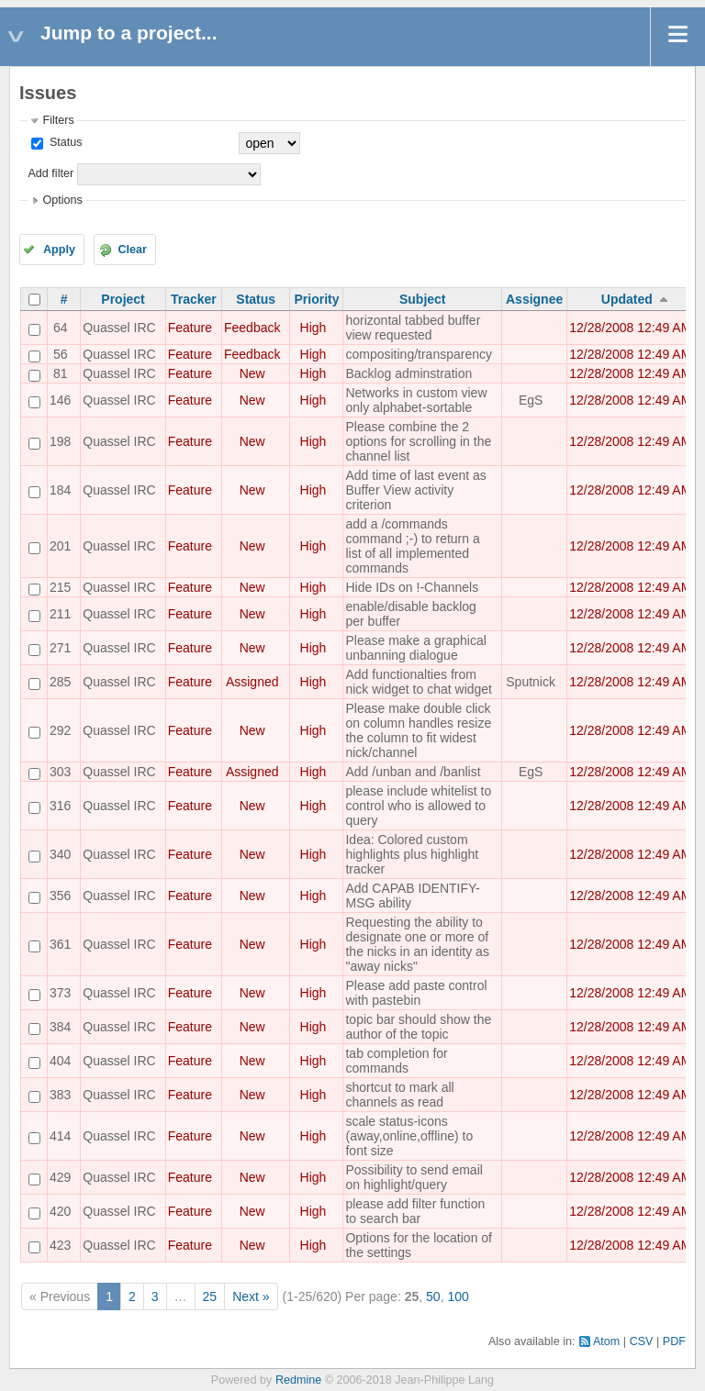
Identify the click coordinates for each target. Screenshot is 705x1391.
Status (64, 142)
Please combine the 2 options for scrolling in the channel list (418, 441)
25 (210, 1296)
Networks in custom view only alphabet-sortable (416, 400)
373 (60, 992)
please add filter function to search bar (415, 1211)
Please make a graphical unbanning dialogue (415, 647)
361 (60, 944)
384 (60, 1026)
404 (60, 1060)
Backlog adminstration (408, 373)
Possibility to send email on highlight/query (413, 1177)
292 (60, 730)
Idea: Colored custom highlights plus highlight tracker (411, 854)
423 (60, 1245)
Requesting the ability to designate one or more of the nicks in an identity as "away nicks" (416, 944)
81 (60, 373)
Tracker (194, 299)
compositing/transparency (418, 354)
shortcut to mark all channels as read (399, 1094)
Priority (316, 299)
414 (60, 1136)
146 (60, 400)
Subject (422, 299)
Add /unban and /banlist (412, 771)
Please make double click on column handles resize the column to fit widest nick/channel (418, 730)
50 (433, 1296)
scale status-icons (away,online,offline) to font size (409, 1136)
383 (60, 1094)
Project (122, 299)
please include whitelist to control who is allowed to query (418, 806)
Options (62, 200)
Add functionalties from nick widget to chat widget (418, 681)
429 (60, 1177)
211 (60, 613)
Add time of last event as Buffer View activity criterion (415, 490)
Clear (132, 249)
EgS (531, 400)
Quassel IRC (119, 327)
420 (60, 1211)
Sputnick (530, 681)
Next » (250, 1296)
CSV (642, 1341)
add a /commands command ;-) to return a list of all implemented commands (412, 546)
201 (60, 546)
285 (60, 681)
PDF (674, 1341)
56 (60, 354)
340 (60, 854)
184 (60, 490)
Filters (57, 120)
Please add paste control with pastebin (416, 992)
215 (60, 587)
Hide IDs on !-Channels (411, 587)
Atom (606, 1341)
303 (60, 771)
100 (457, 1296)
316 (60, 805)
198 (60, 441)
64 (60, 327)
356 (60, 895)
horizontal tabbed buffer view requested (412, 327)
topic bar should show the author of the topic (418, 1026)
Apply (59, 249)
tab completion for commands (396, 1060)
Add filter (50, 173)
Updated (627, 299)
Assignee (534, 299)
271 (60, 647)
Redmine (298, 1380)
